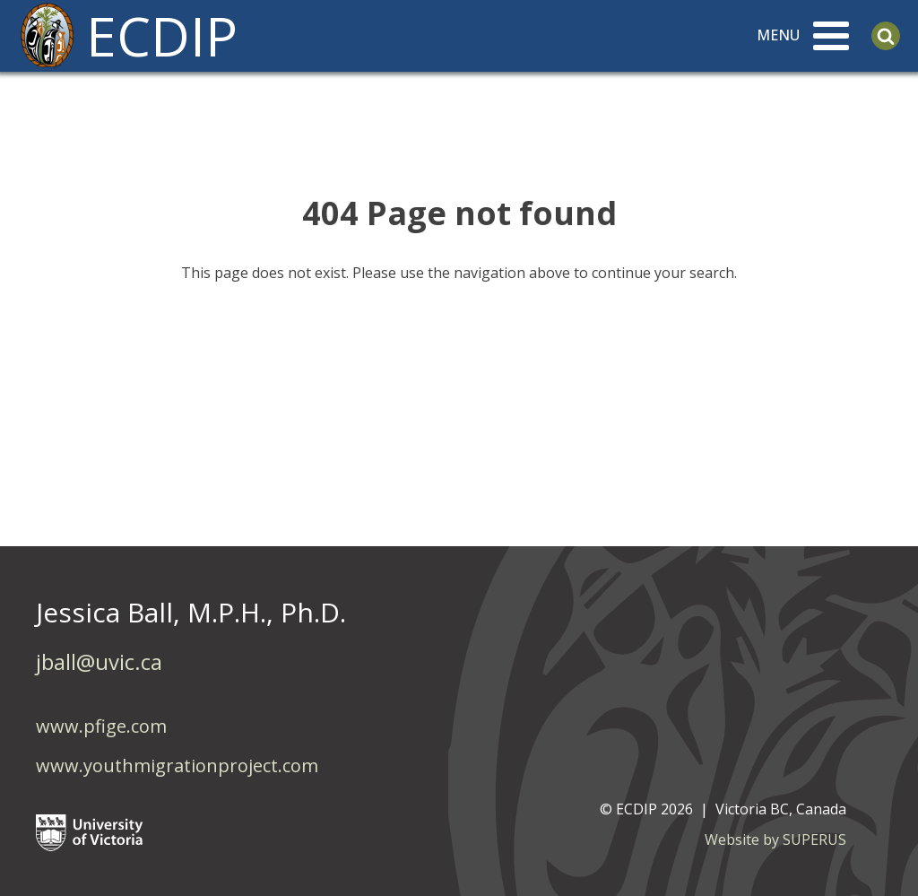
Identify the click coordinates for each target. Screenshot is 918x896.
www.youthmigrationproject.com (177, 765)
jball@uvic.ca (99, 661)
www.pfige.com (101, 726)
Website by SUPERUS (775, 839)
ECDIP (162, 36)
